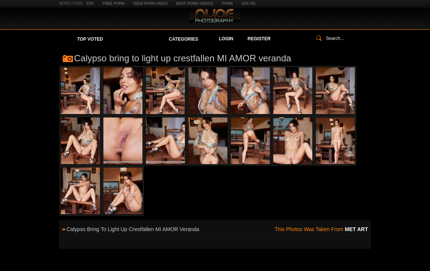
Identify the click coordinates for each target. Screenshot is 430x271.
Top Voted (90, 39)
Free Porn (113, 4)
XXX (90, 4)
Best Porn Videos (194, 4)
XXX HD (248, 4)
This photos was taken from (321, 229)
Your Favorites (136, 39)
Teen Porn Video (150, 4)
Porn (227, 4)
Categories (183, 39)
